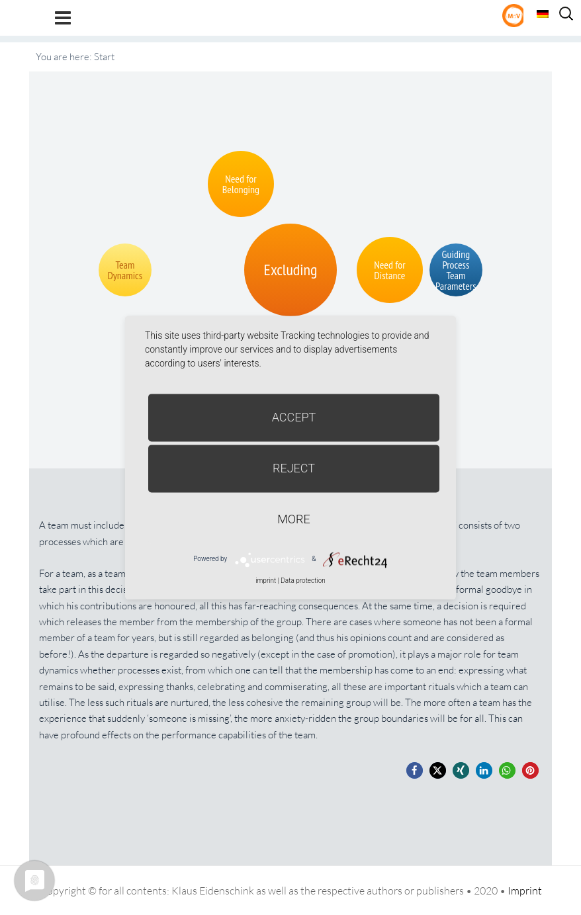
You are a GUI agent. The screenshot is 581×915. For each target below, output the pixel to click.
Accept (294, 417)
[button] (414, 770)
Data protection (303, 580)
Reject (294, 468)
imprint (265, 580)
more (293, 519)
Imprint (525, 890)
